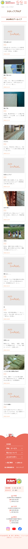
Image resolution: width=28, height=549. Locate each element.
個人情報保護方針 (9, 467)
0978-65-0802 (14, 522)
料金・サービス (11, 448)
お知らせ (19, 462)
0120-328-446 (14, 510)
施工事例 (10, 462)
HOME (8, 444)
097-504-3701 (14, 512)
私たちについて (11, 453)
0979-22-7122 (14, 501)
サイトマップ (20, 467)
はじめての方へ (11, 457)
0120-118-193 (14, 499)
